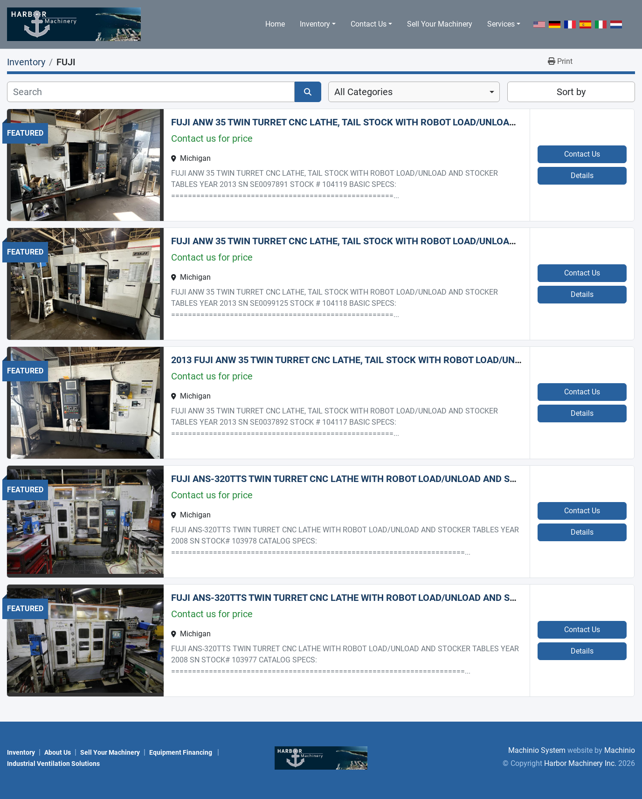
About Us (57, 752)
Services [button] (501, 24)
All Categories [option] (363, 91)
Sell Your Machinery (439, 24)
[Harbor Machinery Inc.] (321, 757)
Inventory (315, 24)
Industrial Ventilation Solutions (53, 763)
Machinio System (537, 750)
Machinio (619, 750)
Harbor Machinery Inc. (580, 763)
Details (582, 175)
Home (275, 24)
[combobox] (414, 92)
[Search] (151, 92)
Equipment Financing (181, 752)
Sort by (571, 91)
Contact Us (369, 24)
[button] (318, 24)
